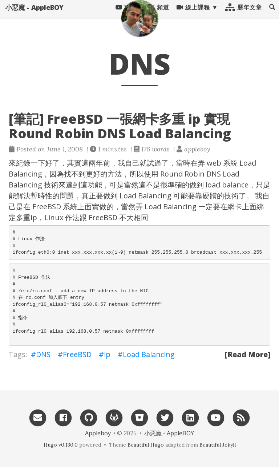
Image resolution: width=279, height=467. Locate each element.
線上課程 (193, 15)
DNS (43, 354)
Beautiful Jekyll (217, 445)
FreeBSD (77, 354)
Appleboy (98, 433)
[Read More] (247, 354)
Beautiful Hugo (146, 445)
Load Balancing (149, 354)
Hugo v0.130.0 (61, 445)
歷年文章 (243, 15)
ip (107, 354)
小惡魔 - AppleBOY (34, 14)
